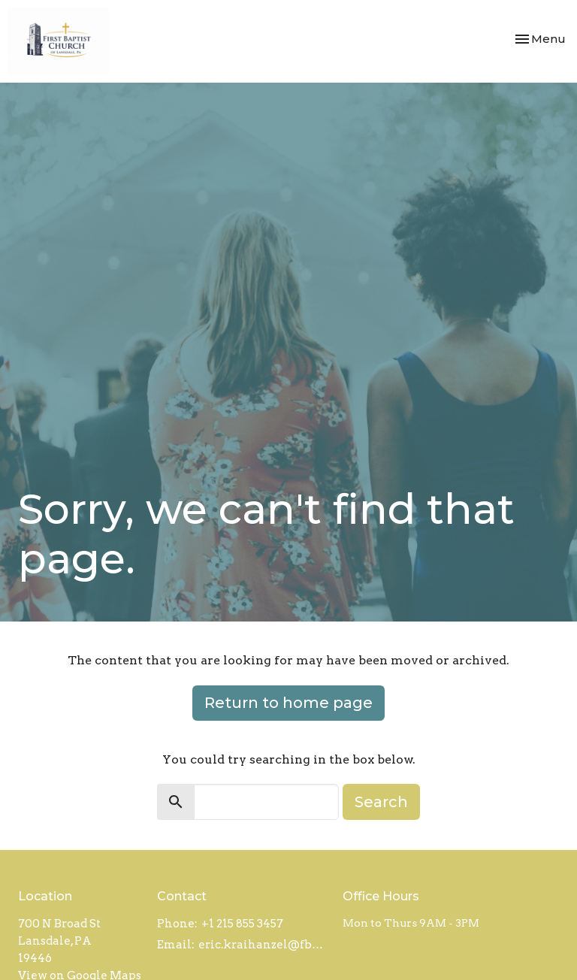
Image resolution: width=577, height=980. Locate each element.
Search (381, 802)
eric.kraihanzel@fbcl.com (263, 944)
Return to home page (288, 703)
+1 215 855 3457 (242, 923)
